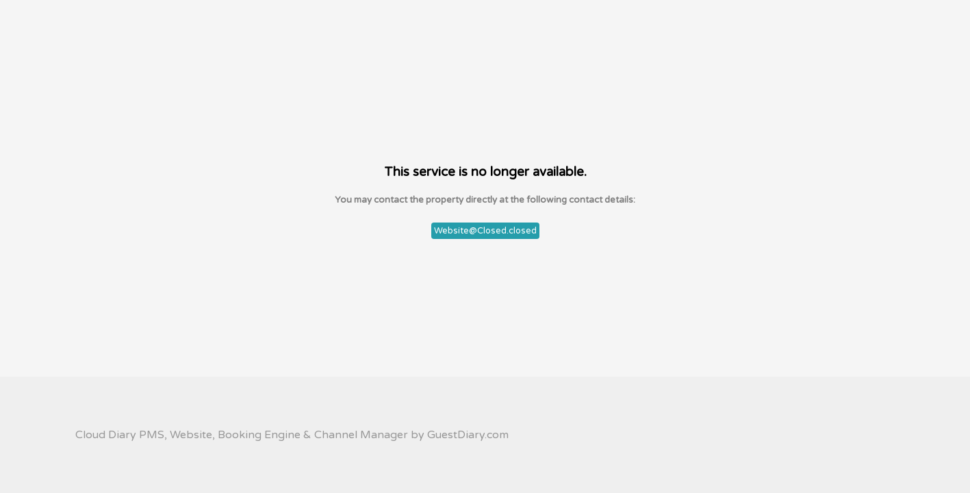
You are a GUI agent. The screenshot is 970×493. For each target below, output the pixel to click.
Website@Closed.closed (485, 230)
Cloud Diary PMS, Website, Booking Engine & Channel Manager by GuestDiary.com (292, 435)
